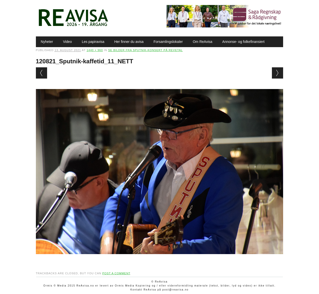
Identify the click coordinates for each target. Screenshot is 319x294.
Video (67, 42)
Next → (277, 73)
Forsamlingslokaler (168, 42)
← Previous (41, 73)
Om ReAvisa (202, 42)
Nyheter (47, 42)
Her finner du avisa (129, 42)
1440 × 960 (94, 50)
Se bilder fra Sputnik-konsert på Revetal (145, 50)
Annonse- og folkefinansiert (243, 42)
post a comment (116, 273)
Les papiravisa (93, 42)
